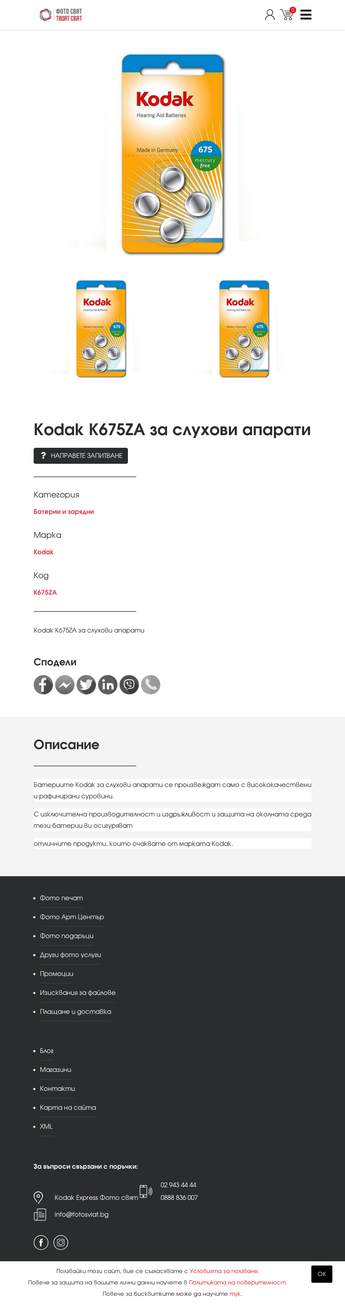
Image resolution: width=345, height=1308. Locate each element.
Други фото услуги (70, 954)
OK (322, 1274)
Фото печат (61, 897)
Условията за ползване (224, 1271)
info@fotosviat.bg (82, 1214)
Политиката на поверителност (237, 1282)
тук (235, 1294)
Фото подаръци (66, 935)
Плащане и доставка (75, 1011)
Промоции (56, 973)
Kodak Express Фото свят (96, 1197)
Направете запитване (80, 455)
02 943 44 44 (178, 1184)
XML (46, 1126)
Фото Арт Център (72, 916)
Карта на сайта (68, 1107)
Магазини (55, 1069)
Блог (46, 1050)
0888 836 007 (179, 1197)
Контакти (57, 1088)
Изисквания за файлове (78, 992)
